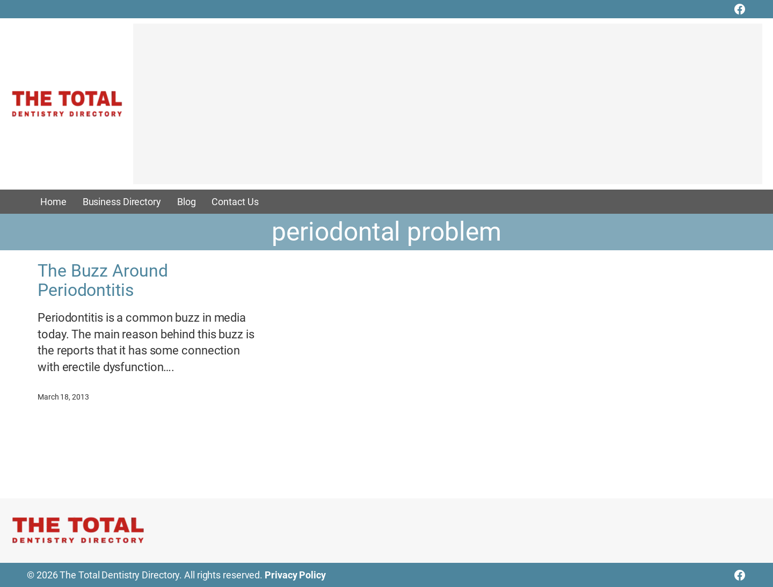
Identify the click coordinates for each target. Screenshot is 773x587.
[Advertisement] (447, 109)
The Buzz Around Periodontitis (103, 280)
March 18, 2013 (63, 397)
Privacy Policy (295, 575)
